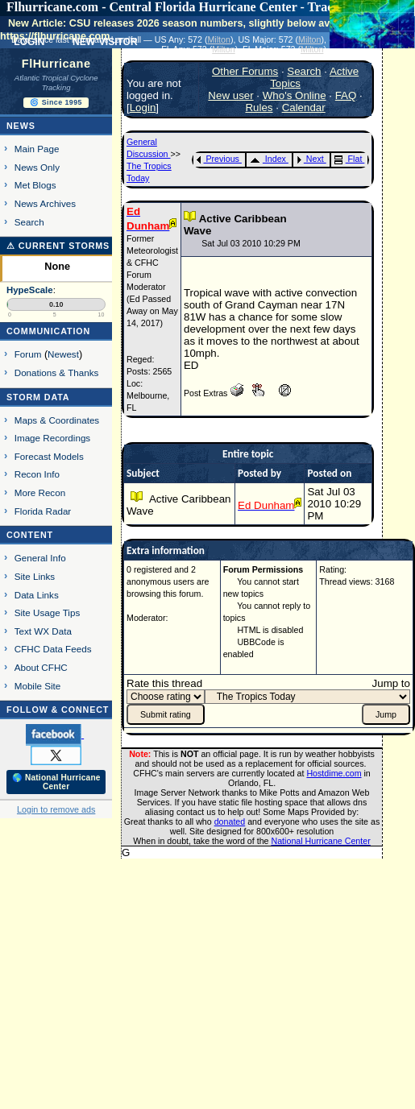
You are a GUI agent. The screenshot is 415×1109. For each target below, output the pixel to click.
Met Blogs (35, 185)
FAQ (346, 95)
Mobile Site (38, 686)
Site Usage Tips (48, 612)
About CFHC (41, 667)
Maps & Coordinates (57, 420)
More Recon (40, 492)
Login (143, 107)
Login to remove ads (56, 809)
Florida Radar (43, 511)
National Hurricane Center (321, 841)
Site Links (35, 576)
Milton (218, 39)
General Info (40, 557)
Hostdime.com (333, 773)
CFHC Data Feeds (53, 648)
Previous (218, 158)
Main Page (37, 148)
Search (29, 222)
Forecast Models (49, 456)
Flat (348, 158)
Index (267, 158)
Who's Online (294, 95)
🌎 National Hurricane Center (56, 782)
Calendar (304, 107)
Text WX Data (43, 631)
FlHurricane (56, 63)
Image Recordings (52, 437)
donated (230, 821)
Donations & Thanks (57, 372)
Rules (258, 107)
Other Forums (245, 71)
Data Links (37, 595)
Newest (63, 354)
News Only (37, 167)
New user (230, 95)
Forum (28, 354)
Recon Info (37, 474)
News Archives (45, 203)
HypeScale (29, 290)
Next (310, 158)
